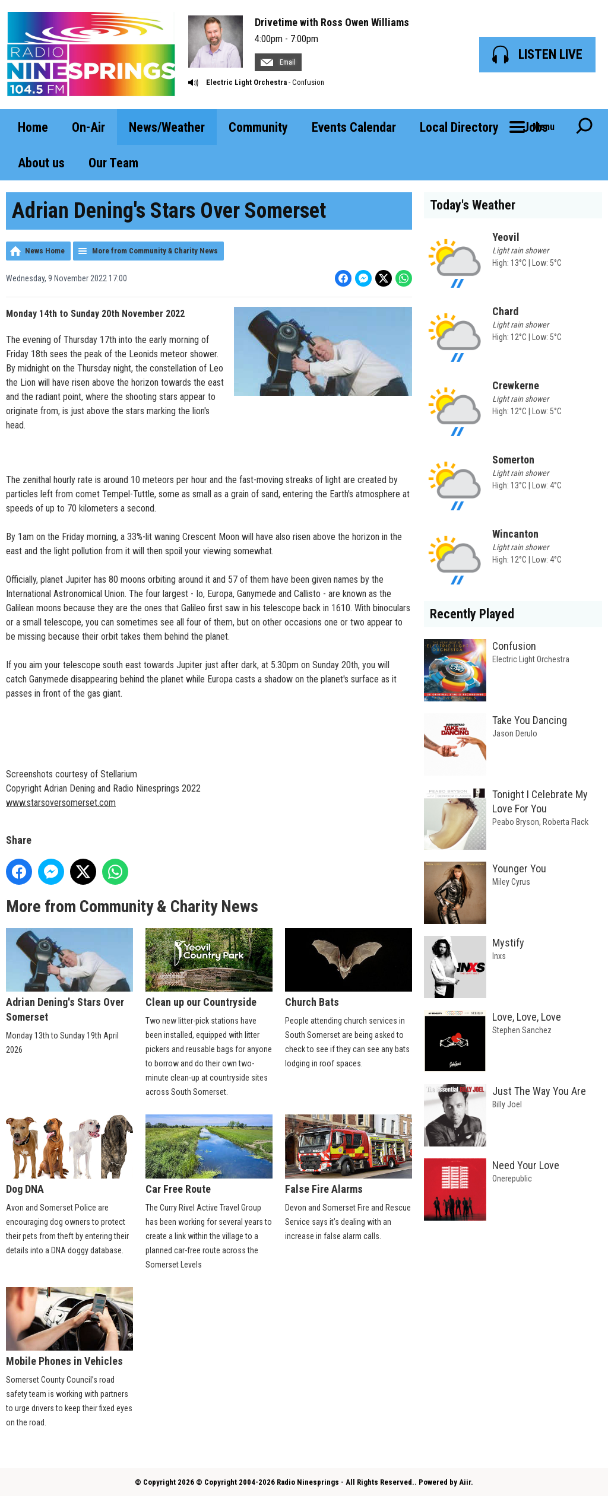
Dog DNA (69, 1154)
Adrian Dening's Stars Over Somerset (69, 975)
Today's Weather (472, 205)
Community (258, 127)
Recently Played (472, 613)
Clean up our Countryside (209, 968)
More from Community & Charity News (155, 250)
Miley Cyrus (511, 882)
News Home (45, 250)
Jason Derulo (514, 733)
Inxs (499, 956)
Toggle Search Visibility (584, 127)
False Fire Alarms (348, 1154)
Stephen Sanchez (522, 1030)
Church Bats (348, 968)
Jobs (535, 127)
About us (41, 162)
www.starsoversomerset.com (61, 802)
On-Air (88, 127)
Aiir (465, 1482)
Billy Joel (507, 1104)
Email (278, 62)
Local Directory (459, 127)
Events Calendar (354, 127)
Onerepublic (512, 1178)
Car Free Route (209, 1154)
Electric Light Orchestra (246, 82)
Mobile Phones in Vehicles (69, 1327)
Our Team (113, 162)
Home (33, 127)
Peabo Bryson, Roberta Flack (540, 822)
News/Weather (167, 127)
